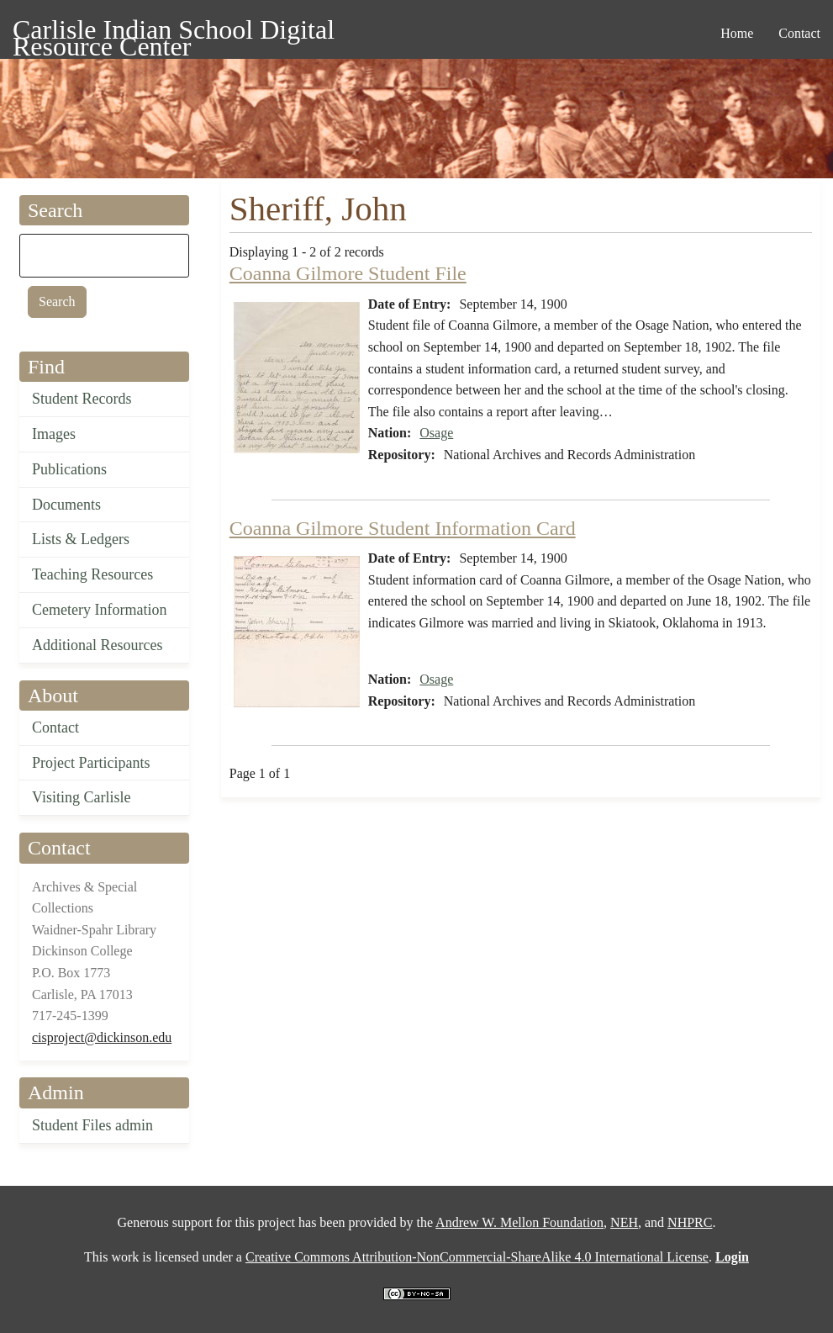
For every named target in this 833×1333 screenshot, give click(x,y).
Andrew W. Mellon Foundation (519, 1222)
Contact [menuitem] (799, 33)
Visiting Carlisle (81, 797)
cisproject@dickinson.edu (101, 1037)
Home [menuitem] (736, 33)
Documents (66, 504)
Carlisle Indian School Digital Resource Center (174, 32)
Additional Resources (97, 645)
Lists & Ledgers (80, 539)
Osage (436, 433)
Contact (55, 727)
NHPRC (689, 1222)
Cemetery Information (99, 609)
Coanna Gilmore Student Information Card (402, 528)
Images (54, 434)
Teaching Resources (92, 574)
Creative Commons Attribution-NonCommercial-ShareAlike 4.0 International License (477, 1257)
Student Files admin (92, 1125)
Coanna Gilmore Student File (348, 273)
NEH (624, 1222)
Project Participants (91, 762)
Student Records (82, 398)
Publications (69, 469)
